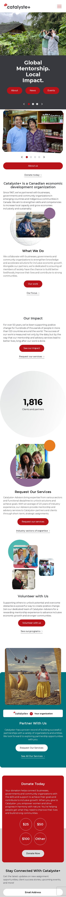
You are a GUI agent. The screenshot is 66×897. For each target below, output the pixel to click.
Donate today (33, 175)
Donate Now (33, 853)
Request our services (31, 356)
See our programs (32, 631)
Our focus (33, 293)
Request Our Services (31, 748)
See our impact (32, 348)
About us (33, 166)
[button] (24, 104)
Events (51, 90)
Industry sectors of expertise (33, 530)
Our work (33, 284)
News (33, 90)
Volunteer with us (31, 623)
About (14, 90)
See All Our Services (33, 756)
